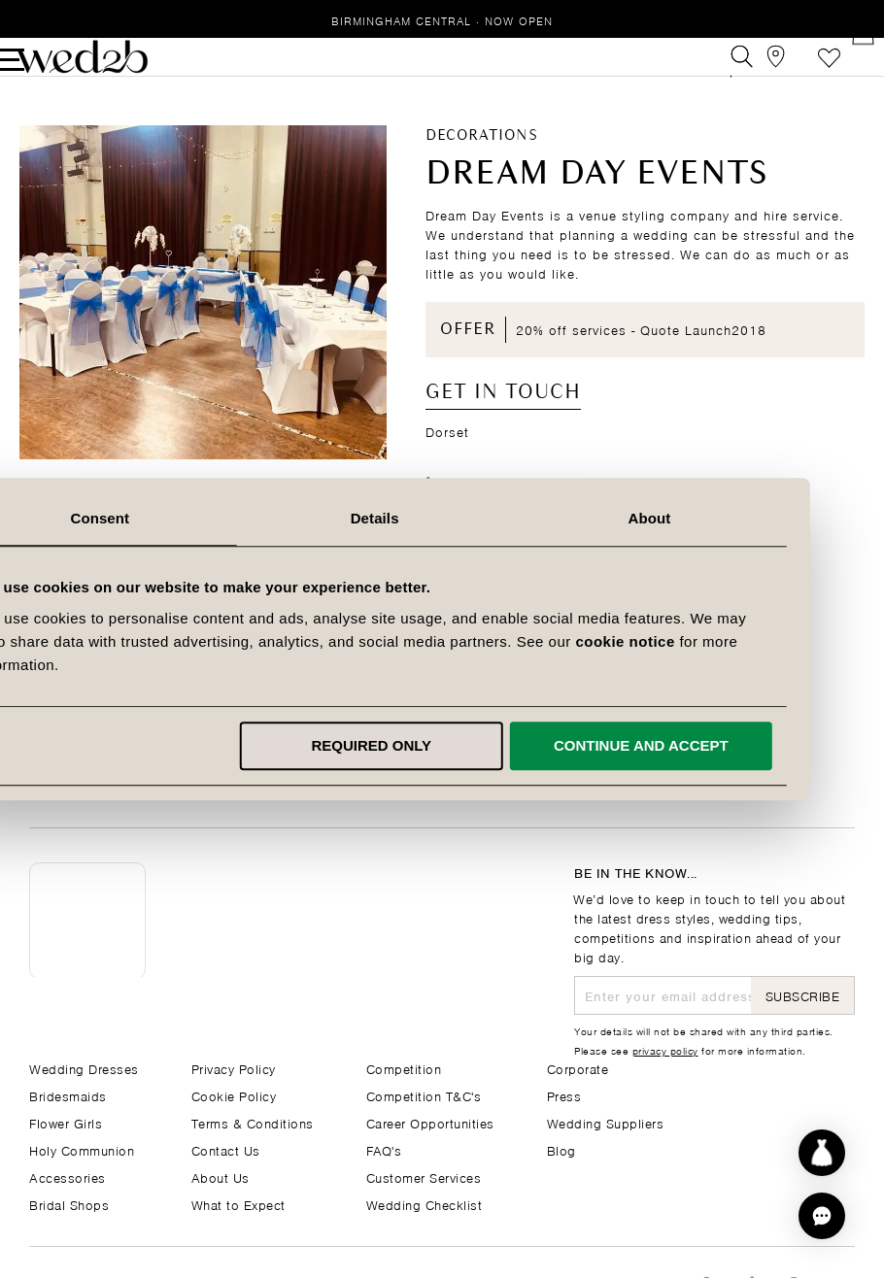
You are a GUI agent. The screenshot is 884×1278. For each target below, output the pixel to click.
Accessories (67, 1176)
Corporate (578, 1067)
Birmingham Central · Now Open (442, 20)
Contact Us (225, 1149)
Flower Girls (65, 1122)
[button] (822, 1216)
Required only (439, 745)
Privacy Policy (233, 1067)
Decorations (481, 165)
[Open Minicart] (844, 71)
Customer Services (424, 1176)
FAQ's (384, 1149)
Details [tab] (442, 518)
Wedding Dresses (84, 1067)
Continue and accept (708, 745)
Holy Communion (81, 1149)
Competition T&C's (424, 1095)
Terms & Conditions (252, 1122)
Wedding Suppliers (605, 1122)
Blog (561, 1149)
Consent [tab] (168, 518)
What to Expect (238, 1203)
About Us (220, 1176)
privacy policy (665, 1050)
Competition (404, 1067)
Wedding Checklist (424, 1203)
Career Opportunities (430, 1122)
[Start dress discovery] (822, 1152)
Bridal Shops (69, 1203)
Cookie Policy (234, 1095)
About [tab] (716, 518)
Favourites (800, 71)
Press (564, 1095)
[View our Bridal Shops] (756, 71)
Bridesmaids (68, 1095)
